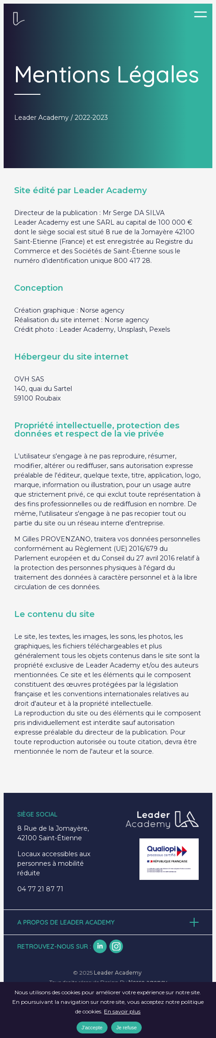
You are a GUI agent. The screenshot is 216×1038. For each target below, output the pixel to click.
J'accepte (92, 1027)
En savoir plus (122, 1011)
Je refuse (126, 1027)
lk (100, 946)
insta (116, 946)
